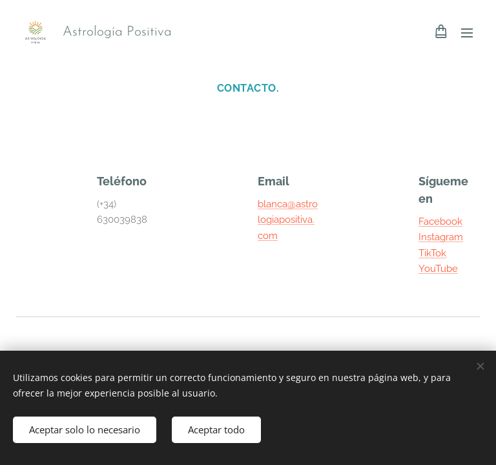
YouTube (438, 268)
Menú (467, 33)
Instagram (440, 237)
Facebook (440, 221)
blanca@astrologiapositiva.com (288, 220)
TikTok (432, 253)
